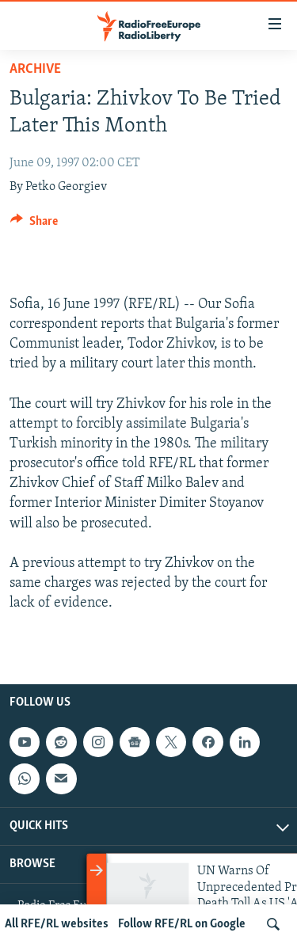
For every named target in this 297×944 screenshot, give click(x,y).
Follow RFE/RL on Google (182, 924)
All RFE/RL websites (57, 924)
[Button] (34, 225)
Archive (35, 69)
